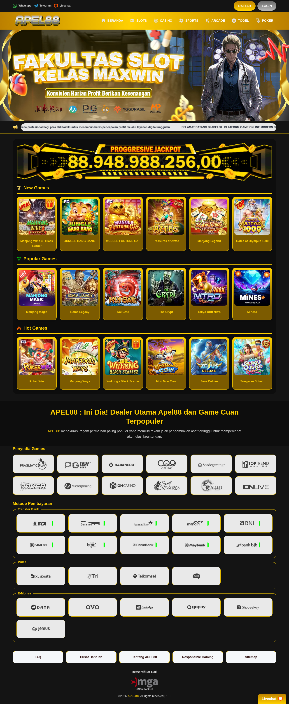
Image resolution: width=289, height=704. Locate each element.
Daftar (244, 6)
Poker (264, 20)
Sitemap (251, 657)
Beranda (112, 20)
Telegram (42, 6)
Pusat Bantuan (91, 657)
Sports (188, 20)
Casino (163, 20)
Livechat (62, 6)
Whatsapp (22, 6)
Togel (240, 20)
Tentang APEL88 (144, 657)
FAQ (38, 657)
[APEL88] (37, 20)
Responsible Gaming (197, 657)
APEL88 (54, 431)
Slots (138, 20)
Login (267, 6)
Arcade (215, 20)
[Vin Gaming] (144, 683)
